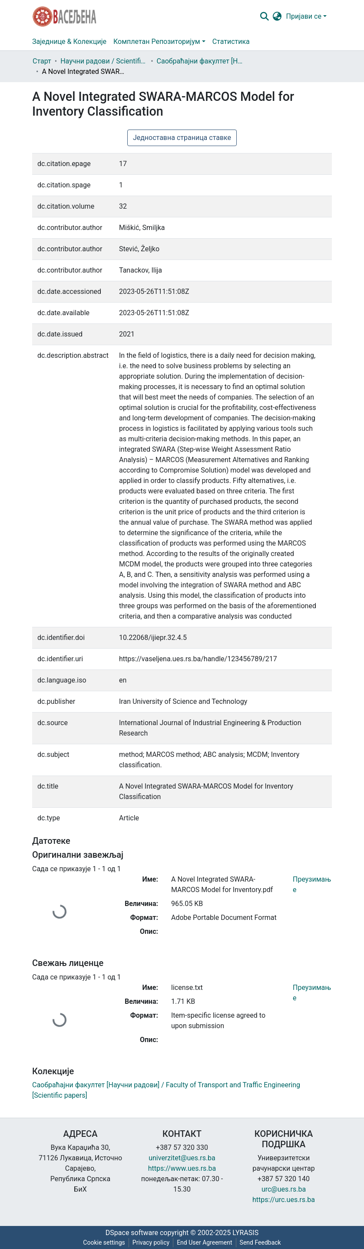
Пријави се (303, 16)
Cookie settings (104, 1242)
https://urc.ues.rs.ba (283, 1200)
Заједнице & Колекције (69, 41)
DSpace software (132, 1233)
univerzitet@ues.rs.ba (182, 1158)
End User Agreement (204, 1242)
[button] (277, 16)
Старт (42, 61)
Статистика (231, 41)
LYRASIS (245, 1233)
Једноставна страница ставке (182, 137)
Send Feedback (260, 1242)
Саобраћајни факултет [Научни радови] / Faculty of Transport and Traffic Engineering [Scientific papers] (200, 61)
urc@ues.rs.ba (283, 1189)
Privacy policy (150, 1242)
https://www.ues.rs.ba (182, 1168)
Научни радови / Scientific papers (103, 61)
